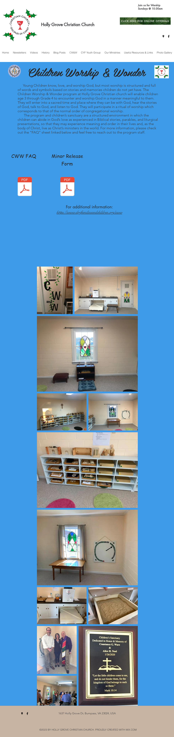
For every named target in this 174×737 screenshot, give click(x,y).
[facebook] (168, 36)
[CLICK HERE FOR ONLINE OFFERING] (145, 21)
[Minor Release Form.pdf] (67, 187)
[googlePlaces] (163, 36)
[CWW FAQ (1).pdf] (25, 187)
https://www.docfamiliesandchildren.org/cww (89, 212)
